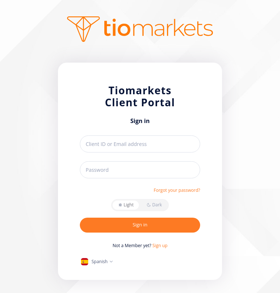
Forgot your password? (177, 190)
